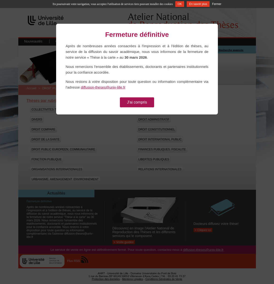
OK (180, 4)
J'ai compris (137, 102)
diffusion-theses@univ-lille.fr (103, 87)
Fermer (216, 4)
